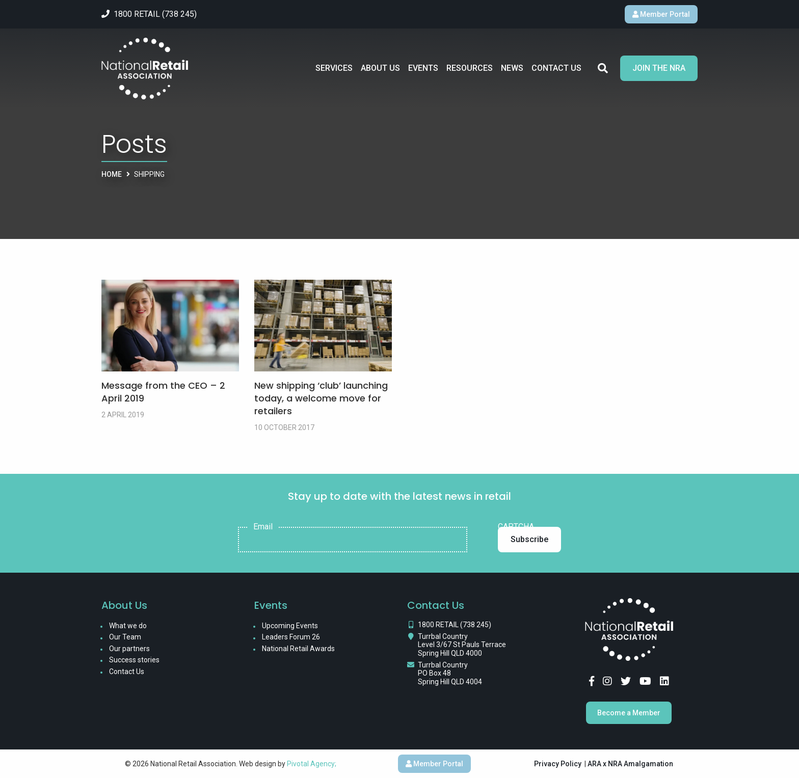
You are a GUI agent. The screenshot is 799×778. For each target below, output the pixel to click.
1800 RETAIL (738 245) (454, 625)
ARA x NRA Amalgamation (630, 763)
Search (603, 68)
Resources (469, 68)
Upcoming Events (290, 626)
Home (111, 174)
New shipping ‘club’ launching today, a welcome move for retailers (321, 398)
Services (334, 68)
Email (263, 527)
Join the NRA (658, 68)
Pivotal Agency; (311, 764)
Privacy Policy (557, 763)
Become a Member (628, 713)
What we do (128, 626)
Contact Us (556, 68)
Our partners (129, 649)
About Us (380, 68)
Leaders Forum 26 (291, 637)
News (512, 68)
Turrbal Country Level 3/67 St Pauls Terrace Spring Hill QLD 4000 (462, 645)
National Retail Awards (298, 649)
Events (423, 68)
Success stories (134, 660)
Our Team (125, 637)
